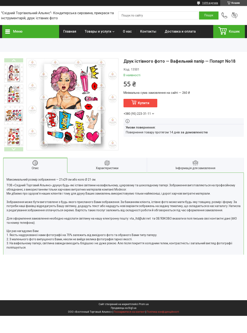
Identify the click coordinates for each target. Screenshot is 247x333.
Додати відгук (235, 15)
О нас (127, 31)
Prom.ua (144, 304)
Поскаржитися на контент (129, 311)
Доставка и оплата (180, 31)
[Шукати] (208, 15)
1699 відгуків (210, 2)
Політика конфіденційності (163, 311)
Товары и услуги (98, 31)
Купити (143, 103)
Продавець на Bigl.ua (123, 308)
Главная (69, 31)
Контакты (148, 31)
